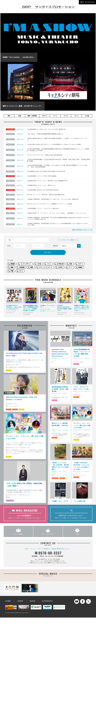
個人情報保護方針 (47, 601)
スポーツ (44, 115)
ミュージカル (55, 478)
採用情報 (20, 601)
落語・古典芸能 (32, 115)
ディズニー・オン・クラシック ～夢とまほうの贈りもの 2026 (24, 437)
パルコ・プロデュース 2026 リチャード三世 (81, 388)
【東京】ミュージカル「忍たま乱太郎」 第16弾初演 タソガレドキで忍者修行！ (60, 466)
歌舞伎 (80, 267)
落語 (31, 267)
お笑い (54, 437)
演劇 (12, 267)
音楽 (19, 115)
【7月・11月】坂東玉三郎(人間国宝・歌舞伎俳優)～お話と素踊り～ (24, 485)
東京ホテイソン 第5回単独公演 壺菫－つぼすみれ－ (60, 425)
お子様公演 (60, 264)
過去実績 (32, 601)
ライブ (15, 409)
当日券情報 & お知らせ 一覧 (83, 229)
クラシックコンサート (45, 267)
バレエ (49, 264)
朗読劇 (13, 264)
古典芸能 (21, 267)
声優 (12, 271)
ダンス (76, 115)
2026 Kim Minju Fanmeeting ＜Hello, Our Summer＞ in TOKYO (21, 398)
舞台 (9, 115)
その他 (87, 115)
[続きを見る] (18, 361)
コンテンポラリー (25, 264)
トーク (8, 409)
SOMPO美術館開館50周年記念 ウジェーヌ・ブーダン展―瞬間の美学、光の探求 (81, 353)
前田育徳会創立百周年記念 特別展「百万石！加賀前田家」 (60, 389)
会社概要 (8, 601)
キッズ (66, 115)
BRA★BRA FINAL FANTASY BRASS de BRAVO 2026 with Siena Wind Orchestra (60, 353)
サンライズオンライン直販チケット (68, 240)
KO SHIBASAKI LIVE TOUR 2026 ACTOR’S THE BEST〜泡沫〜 (24, 354)
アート (55, 115)
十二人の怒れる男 (79, 501)
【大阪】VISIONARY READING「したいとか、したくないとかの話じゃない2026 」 (82, 466)
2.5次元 (60, 267)
